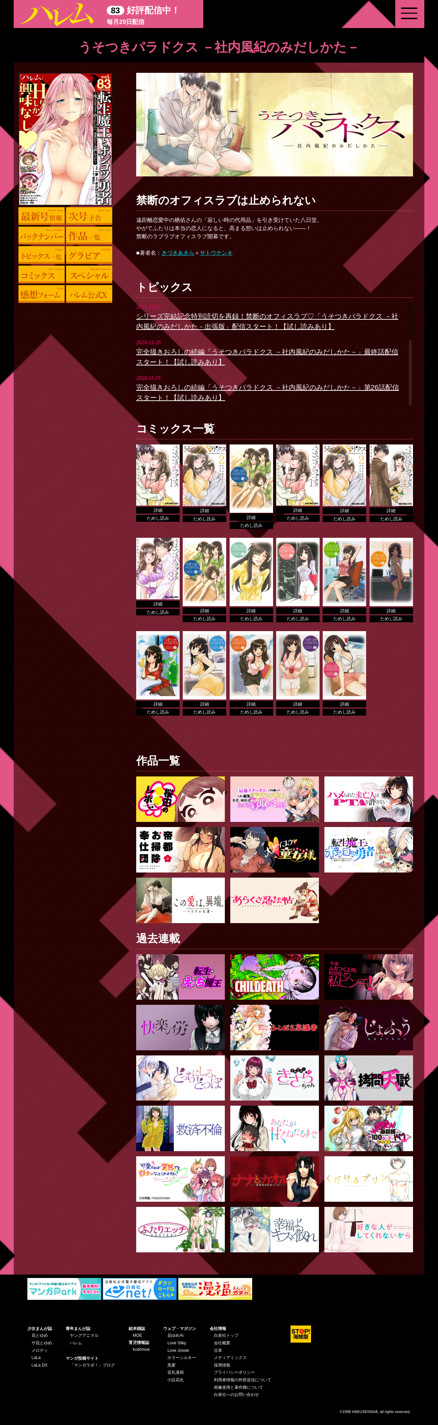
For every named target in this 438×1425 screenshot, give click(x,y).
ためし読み (158, 518)
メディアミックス (230, 1357)
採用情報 (222, 1365)
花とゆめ (39, 1335)
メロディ (39, 1350)
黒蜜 (171, 1365)
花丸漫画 (175, 1372)
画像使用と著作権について (238, 1387)
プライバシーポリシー (234, 1372)
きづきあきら (178, 253)
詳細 (158, 510)
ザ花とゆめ (41, 1343)
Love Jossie (178, 1350)
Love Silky (176, 1343)
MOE (137, 1335)
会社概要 (222, 1343)
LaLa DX (39, 1365)
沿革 (218, 1350)
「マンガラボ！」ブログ (92, 1365)
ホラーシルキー (181, 1357)
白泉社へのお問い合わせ (236, 1394)
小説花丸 (175, 1379)
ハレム (76, 1343)
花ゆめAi (175, 1335)
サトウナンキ (216, 253)
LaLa (36, 1357)
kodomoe (141, 1349)
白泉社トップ (226, 1335)
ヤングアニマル (84, 1335)
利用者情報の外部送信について (242, 1379)
